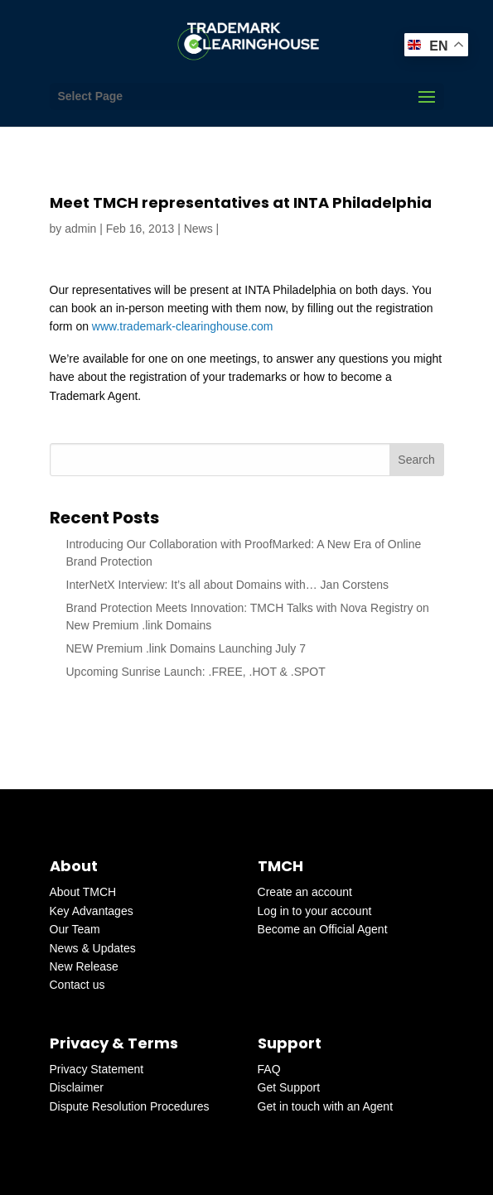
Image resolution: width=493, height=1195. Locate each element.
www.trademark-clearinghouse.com (182, 326)
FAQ (269, 1069)
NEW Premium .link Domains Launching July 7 (186, 648)
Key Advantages (91, 911)
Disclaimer (77, 1087)
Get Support (289, 1087)
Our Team (75, 929)
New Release (84, 966)
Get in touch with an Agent (325, 1106)
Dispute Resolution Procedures (130, 1106)
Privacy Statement (97, 1069)
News (198, 228)
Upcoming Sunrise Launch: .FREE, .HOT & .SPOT (196, 671)
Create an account (305, 892)
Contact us (77, 984)
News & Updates (93, 948)
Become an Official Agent (323, 929)
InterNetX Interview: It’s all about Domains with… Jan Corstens (227, 584)
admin (80, 228)
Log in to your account (315, 911)
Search (416, 459)
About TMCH (83, 892)
